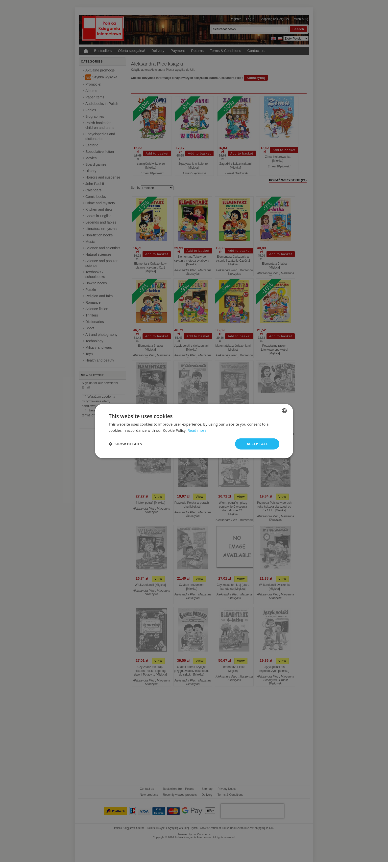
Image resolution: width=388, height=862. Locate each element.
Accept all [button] (257, 443)
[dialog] (194, 431)
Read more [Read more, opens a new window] (197, 430)
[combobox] (284, 410)
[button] (125, 444)
